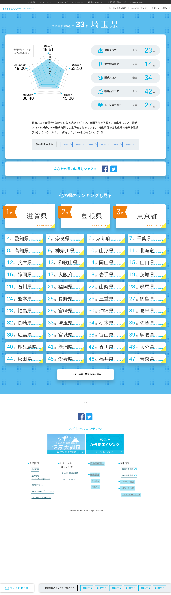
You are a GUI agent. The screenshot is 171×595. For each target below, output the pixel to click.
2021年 (144, 587)
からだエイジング (62, 2)
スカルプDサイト (77, 2)
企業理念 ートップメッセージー (40, 544)
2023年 (115, 587)
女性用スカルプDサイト (96, 2)
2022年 (129, 587)
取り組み (94, 549)
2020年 (158, 587)
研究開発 (94, 543)
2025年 (86, 587)
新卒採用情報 (128, 538)
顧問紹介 (94, 554)
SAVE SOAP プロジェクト (42, 556)
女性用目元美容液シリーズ (117, 2)
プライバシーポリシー (130, 560)
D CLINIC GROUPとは (40, 561)
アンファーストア (46, 2)
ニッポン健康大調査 (69, 542)
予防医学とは (36, 551)
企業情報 (33, 2)
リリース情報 (127, 548)
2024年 (100, 587)
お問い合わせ (127, 554)
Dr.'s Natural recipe (136, 2)
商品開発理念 (97, 532)
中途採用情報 (128, 543)
